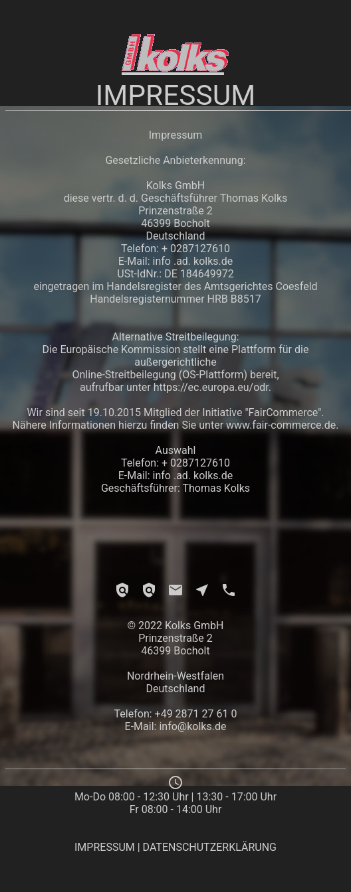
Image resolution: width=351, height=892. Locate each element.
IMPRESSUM (104, 847)
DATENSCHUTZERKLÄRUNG (210, 847)
